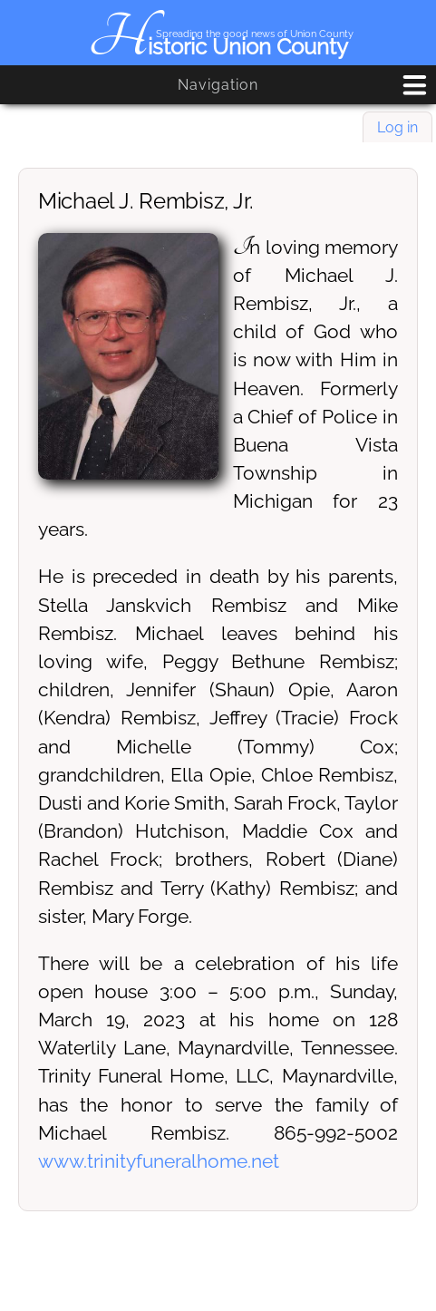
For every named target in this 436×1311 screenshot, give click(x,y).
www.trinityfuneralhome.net (158, 1161)
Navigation (218, 84)
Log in (397, 127)
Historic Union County (218, 47)
